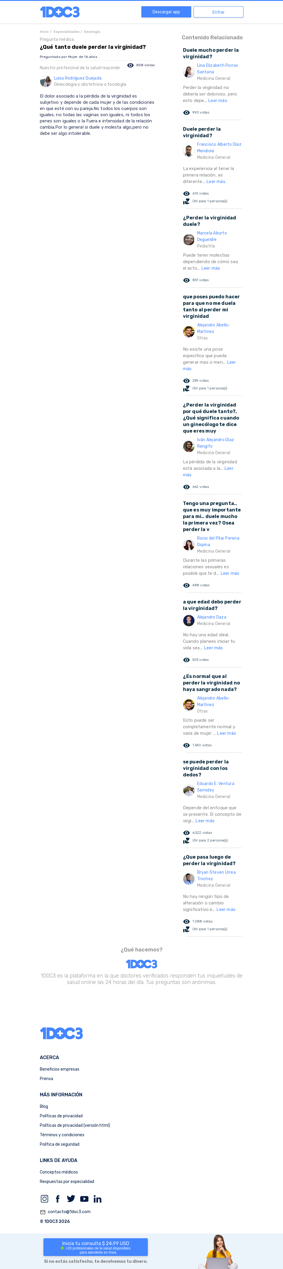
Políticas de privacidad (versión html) (75, 1125)
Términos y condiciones (62, 1134)
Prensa (46, 1078)
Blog (44, 1106)
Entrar (218, 12)
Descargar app (166, 11)
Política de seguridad (59, 1144)
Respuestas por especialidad (67, 1181)
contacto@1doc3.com (65, 1212)
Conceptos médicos (59, 1172)
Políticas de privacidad (61, 1116)
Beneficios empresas (59, 1069)
